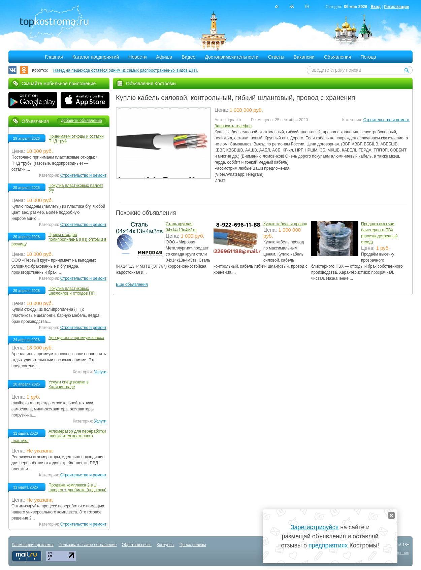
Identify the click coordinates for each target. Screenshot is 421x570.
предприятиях (328, 545)
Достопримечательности (231, 57)
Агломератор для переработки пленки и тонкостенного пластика (58, 436)
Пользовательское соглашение (88, 544)
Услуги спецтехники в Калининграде (68, 384)
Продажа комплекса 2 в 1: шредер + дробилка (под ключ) (77, 487)
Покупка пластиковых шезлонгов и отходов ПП (71, 291)
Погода (368, 57)
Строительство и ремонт (386, 120)
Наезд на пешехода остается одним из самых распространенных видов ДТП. (125, 70)
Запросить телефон (233, 126)
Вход (375, 6)
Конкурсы (165, 544)
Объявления (337, 57)
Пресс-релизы (193, 544)
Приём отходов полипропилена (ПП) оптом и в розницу (58, 239)
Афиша (164, 57)
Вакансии (304, 57)
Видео (188, 57)
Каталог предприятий (95, 57)
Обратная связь (136, 544)
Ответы (276, 57)
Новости (137, 57)
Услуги (100, 372)
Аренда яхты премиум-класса (76, 337)
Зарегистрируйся (314, 527)
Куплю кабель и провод (285, 224)
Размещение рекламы (33, 544)
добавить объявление (81, 120)
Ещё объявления (132, 284)
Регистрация (396, 6)
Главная (54, 57)
